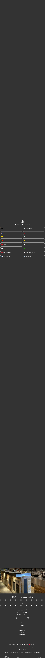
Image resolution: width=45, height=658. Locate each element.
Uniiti (24, 649)
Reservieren (6, 656)
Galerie (22, 628)
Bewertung (22, 630)
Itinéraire (28, 656)
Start (22, 625)
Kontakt (22, 634)
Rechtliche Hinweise (22, 637)
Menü (22, 632)
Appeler (39, 656)
